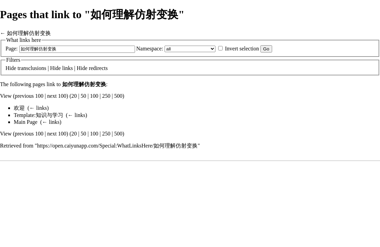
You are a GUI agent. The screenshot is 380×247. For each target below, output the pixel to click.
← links (38, 108)
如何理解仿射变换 (29, 33)
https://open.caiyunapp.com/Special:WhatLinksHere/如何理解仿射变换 (117, 146)
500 (118, 96)
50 (83, 96)
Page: (11, 48)
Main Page (25, 122)
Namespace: (149, 48)
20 (74, 96)
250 (106, 96)
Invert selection (242, 48)
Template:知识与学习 (38, 115)
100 (94, 96)
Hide (10, 68)
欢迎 (19, 108)
